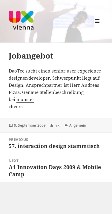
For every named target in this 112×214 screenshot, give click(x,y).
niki (57, 125)
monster (25, 99)
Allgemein (77, 125)
